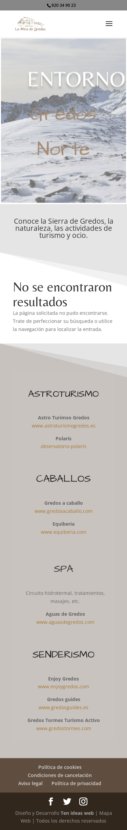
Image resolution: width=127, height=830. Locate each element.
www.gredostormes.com (63, 728)
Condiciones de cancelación (60, 775)
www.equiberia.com (63, 532)
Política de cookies (60, 767)
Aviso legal (30, 783)
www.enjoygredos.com (63, 686)
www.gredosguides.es (63, 707)
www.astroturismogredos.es (64, 425)
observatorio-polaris (63, 446)
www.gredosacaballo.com (63, 511)
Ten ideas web (77, 813)
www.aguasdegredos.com (65, 622)
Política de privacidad (76, 783)
